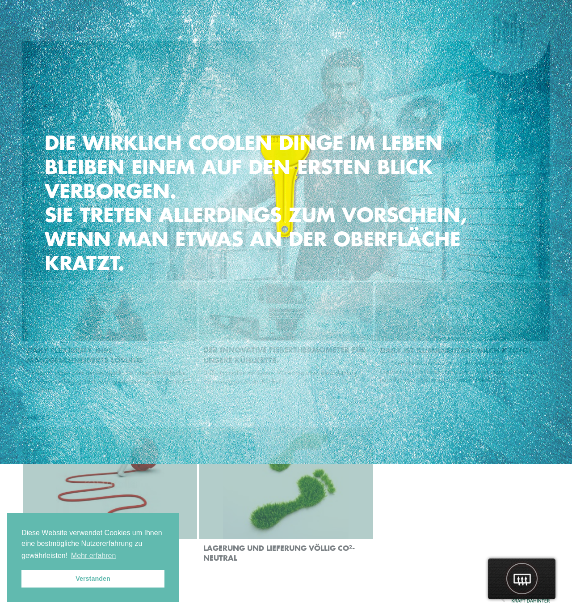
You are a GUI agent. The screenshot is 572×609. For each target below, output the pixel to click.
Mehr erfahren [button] (93, 555)
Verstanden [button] (93, 578)
